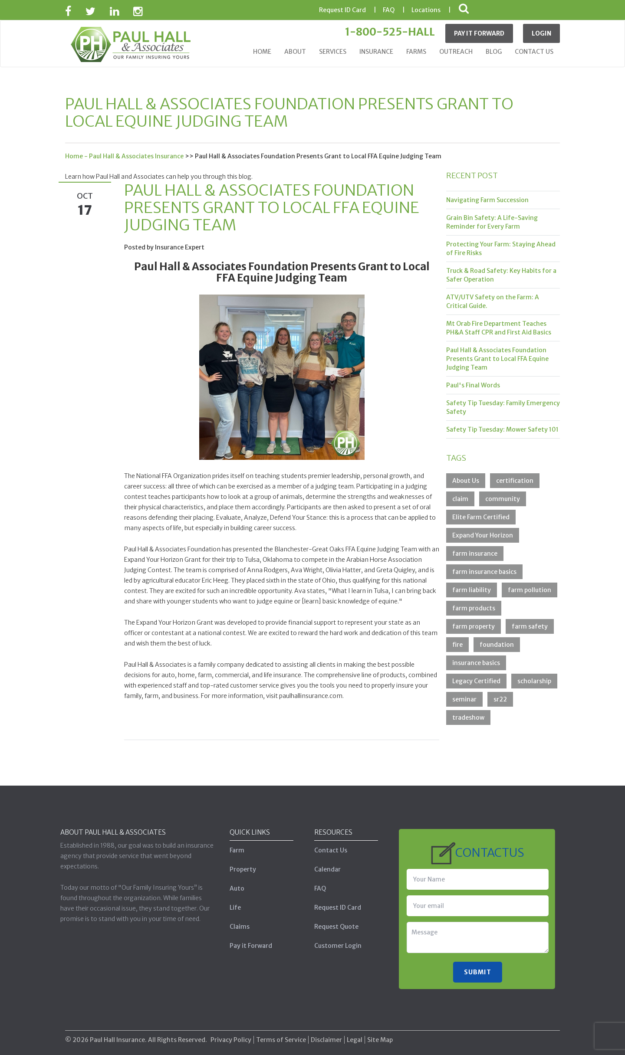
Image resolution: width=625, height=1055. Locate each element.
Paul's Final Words (473, 385)
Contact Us (534, 52)
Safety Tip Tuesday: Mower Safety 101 (502, 429)
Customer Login (335, 946)
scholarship (534, 681)
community (502, 499)
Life (232, 907)
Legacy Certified (476, 681)
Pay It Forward (479, 33)
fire (457, 645)
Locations (426, 10)
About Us (465, 481)
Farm (234, 850)
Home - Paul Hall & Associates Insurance (124, 156)
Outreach (456, 52)
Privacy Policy (231, 1036)
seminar (464, 699)
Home (262, 52)
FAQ (389, 10)
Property (240, 869)
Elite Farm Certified (481, 517)
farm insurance (474, 553)
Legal (354, 1036)
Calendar (324, 869)
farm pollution (529, 590)
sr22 (500, 699)
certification (514, 481)
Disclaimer (326, 1036)
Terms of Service (281, 1036)
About (295, 52)
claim (460, 499)
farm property (473, 626)
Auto (234, 888)
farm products (473, 608)
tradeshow (468, 717)
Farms (416, 52)
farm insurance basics (484, 572)
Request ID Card (334, 907)
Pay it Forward (248, 946)
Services (332, 52)
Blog (494, 52)
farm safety (530, 626)
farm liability (471, 590)
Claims (237, 926)
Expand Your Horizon (482, 535)
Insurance (376, 52)
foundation (497, 645)
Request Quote (333, 926)
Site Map (380, 1036)
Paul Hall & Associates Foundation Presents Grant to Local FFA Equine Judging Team (497, 358)
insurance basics (476, 663)
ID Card (342, 10)
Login (541, 33)
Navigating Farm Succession (487, 200)
